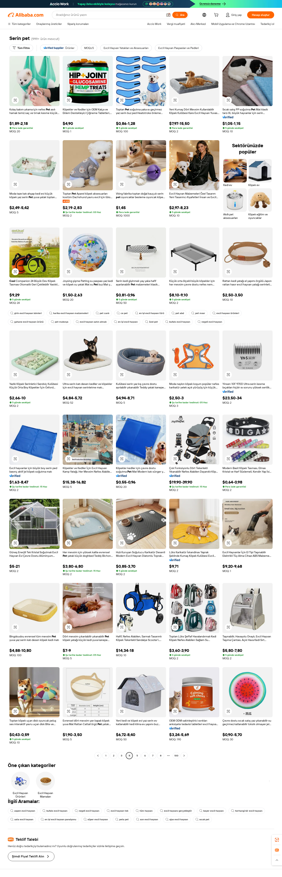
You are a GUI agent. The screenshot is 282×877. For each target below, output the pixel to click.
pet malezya (59, 321)
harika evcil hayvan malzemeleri (68, 313)
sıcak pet (202, 819)
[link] (277, 840)
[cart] (217, 15)
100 (176, 755)
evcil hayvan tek (117, 810)
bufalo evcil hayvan (177, 321)
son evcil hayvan (147, 819)
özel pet (151, 321)
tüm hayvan (144, 810)
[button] (168, 15)
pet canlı (102, 313)
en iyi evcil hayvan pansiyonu (58, 819)
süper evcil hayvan (96, 819)
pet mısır (198, 313)
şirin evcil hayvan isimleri (26, 313)
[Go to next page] (184, 755)
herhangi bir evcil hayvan (246, 810)
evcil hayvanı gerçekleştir (176, 810)
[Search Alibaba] (109, 15)
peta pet (122, 819)
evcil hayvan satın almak (91, 321)
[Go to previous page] (97, 755)
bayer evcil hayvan (211, 810)
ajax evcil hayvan (176, 819)
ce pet (122, 313)
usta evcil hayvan (21, 819)
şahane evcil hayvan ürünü (26, 321)
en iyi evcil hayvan (126, 321)
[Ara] (180, 15)
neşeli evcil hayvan (210, 321)
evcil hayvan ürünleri (225, 313)
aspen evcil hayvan (22, 810)
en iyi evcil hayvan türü (149, 313)
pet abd (178, 313)
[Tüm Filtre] (21, 48)
